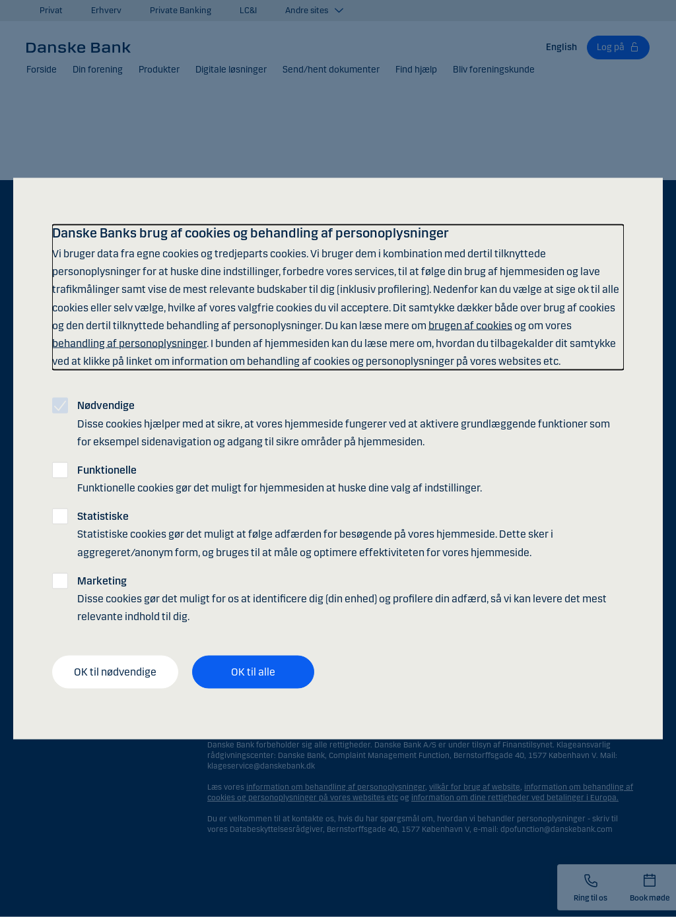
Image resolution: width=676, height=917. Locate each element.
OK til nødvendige (115, 672)
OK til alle (253, 672)
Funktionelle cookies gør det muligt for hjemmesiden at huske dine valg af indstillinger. (279, 478)
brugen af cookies (470, 325)
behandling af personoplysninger (129, 342)
